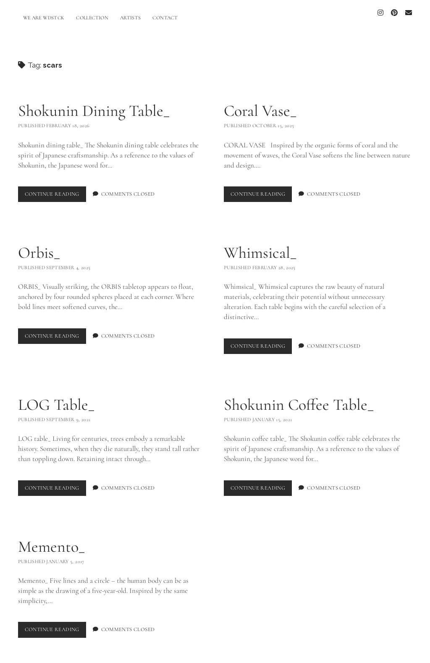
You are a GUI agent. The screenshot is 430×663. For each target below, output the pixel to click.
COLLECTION (92, 18)
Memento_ (51, 542)
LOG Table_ (56, 400)
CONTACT (165, 18)
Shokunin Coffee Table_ (299, 400)
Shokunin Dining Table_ (94, 106)
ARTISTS (130, 18)
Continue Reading (55, 191)
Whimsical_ (260, 248)
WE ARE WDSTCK (44, 18)
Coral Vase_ (260, 106)
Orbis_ (39, 248)
